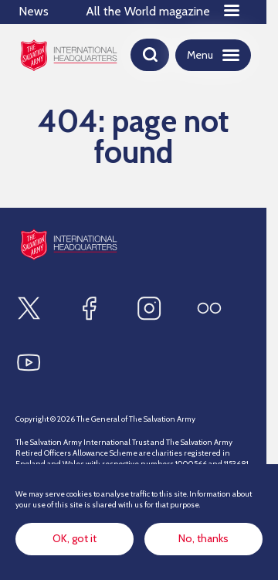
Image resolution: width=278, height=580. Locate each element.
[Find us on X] (28, 308)
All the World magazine (148, 11)
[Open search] (150, 55)
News (34, 11)
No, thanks (203, 538)
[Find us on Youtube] (28, 362)
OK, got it (75, 538)
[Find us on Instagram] (149, 308)
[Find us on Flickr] (209, 308)
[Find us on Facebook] (89, 308)
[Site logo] (68, 244)
